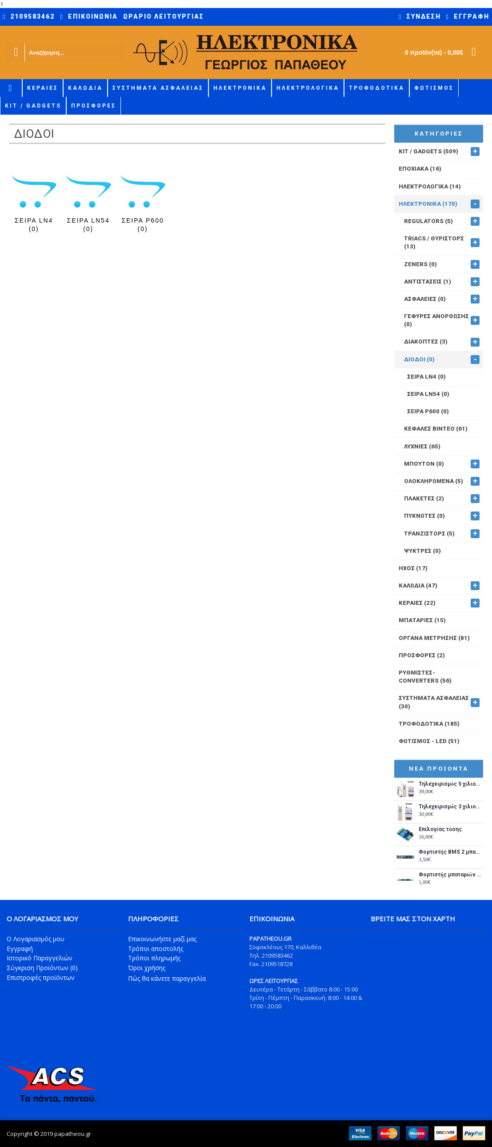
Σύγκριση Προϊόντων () (42, 967)
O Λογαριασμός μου (35, 939)
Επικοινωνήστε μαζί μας (162, 939)
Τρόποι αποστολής (155, 948)
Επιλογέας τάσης (440, 829)
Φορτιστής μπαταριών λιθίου (450, 875)
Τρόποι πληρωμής (154, 958)
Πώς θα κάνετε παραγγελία (167, 978)
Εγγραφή (20, 948)
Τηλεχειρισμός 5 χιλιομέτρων (450, 784)
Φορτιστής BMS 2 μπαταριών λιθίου (450, 852)
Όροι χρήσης (146, 967)
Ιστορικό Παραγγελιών (39, 958)
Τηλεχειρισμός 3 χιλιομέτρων (450, 807)
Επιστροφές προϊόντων (41, 977)
